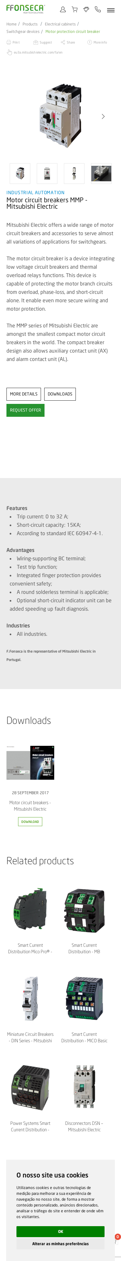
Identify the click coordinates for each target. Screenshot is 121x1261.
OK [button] (60, 1231)
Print (16, 42)
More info (100, 42)
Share (71, 42)
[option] (60, 116)
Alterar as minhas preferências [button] (60, 1243)
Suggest (46, 42)
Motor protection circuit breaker (72, 31)
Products (30, 24)
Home (11, 24)
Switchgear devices (23, 31)
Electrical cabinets (60, 24)
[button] (103, 116)
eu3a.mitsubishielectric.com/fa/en (38, 52)
